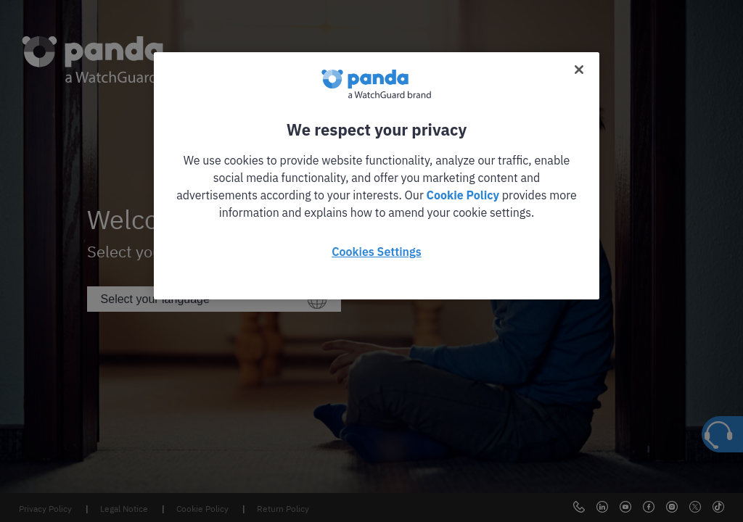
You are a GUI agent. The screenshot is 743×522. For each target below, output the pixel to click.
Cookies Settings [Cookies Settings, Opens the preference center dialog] (376, 251)
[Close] (579, 70)
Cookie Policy (463, 195)
